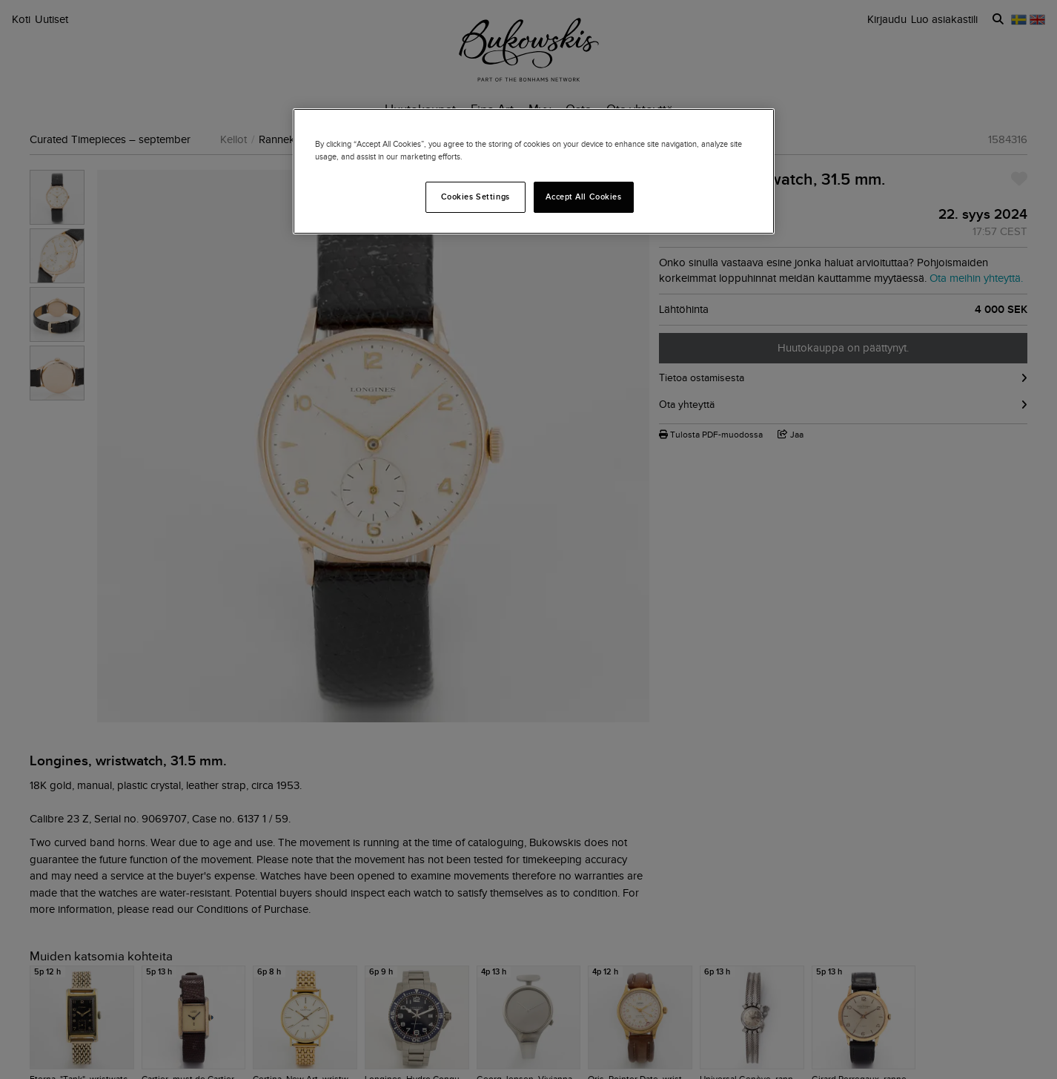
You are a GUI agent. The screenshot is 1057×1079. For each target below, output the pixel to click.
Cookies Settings (475, 196)
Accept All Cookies (583, 196)
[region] (534, 171)
